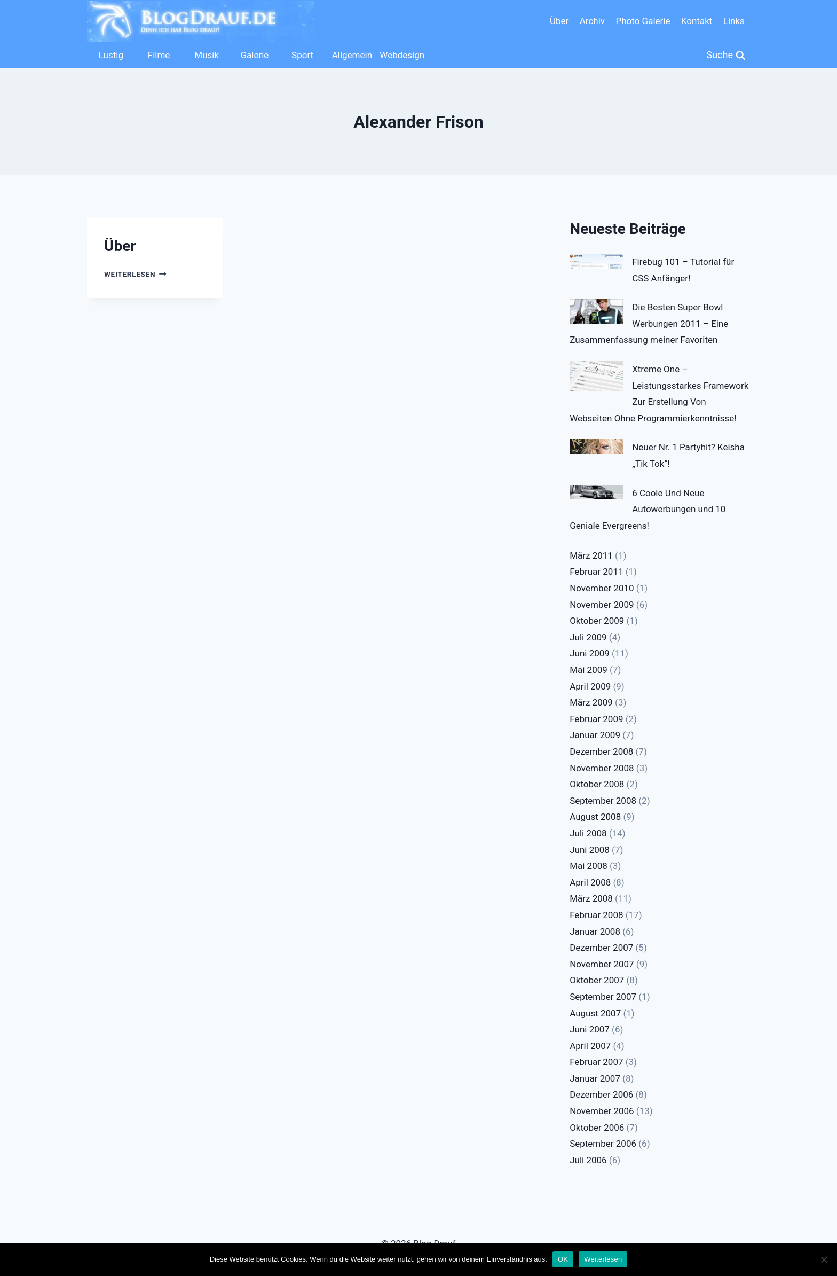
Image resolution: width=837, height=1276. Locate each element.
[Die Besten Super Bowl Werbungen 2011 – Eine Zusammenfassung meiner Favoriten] (596, 311)
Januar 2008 (595, 931)
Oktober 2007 (597, 980)
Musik (206, 55)
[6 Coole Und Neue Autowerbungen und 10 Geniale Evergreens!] (596, 492)
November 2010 (602, 588)
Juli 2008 (588, 833)
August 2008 (595, 816)
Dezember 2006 (601, 1094)
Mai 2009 (588, 669)
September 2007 (603, 996)
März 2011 (591, 555)
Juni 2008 (590, 849)
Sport (302, 55)
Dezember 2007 (601, 947)
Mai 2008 (588, 865)
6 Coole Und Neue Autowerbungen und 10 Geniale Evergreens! (647, 509)
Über (559, 20)
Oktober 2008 (597, 784)
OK (563, 1259)
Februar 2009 (596, 719)
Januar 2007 (595, 1078)
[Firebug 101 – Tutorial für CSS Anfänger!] (596, 261)
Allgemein (352, 55)
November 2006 (602, 1111)
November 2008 (602, 768)
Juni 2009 (590, 653)
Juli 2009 (588, 637)
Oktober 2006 (597, 1127)
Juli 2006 (588, 1160)
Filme (159, 55)
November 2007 (602, 964)
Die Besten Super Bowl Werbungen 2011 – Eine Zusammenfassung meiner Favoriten (649, 323)
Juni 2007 (590, 1029)
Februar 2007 (596, 1061)
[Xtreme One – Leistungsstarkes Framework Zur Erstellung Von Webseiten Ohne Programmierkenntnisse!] (596, 376)
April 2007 (590, 1045)
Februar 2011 (596, 571)
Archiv (592, 20)
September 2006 (603, 1143)
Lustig (111, 55)
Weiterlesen (135, 274)
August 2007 (595, 1013)
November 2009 (602, 604)
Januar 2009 (595, 735)
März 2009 (591, 702)
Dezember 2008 (601, 751)
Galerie (254, 55)
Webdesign (401, 55)
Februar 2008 (596, 915)
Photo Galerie (642, 20)
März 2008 (591, 898)
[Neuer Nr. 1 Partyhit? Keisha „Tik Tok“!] (596, 446)
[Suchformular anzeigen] (726, 55)
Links (734, 20)
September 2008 (603, 800)
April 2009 (590, 686)
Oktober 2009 (597, 620)
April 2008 (590, 882)
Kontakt (697, 20)
